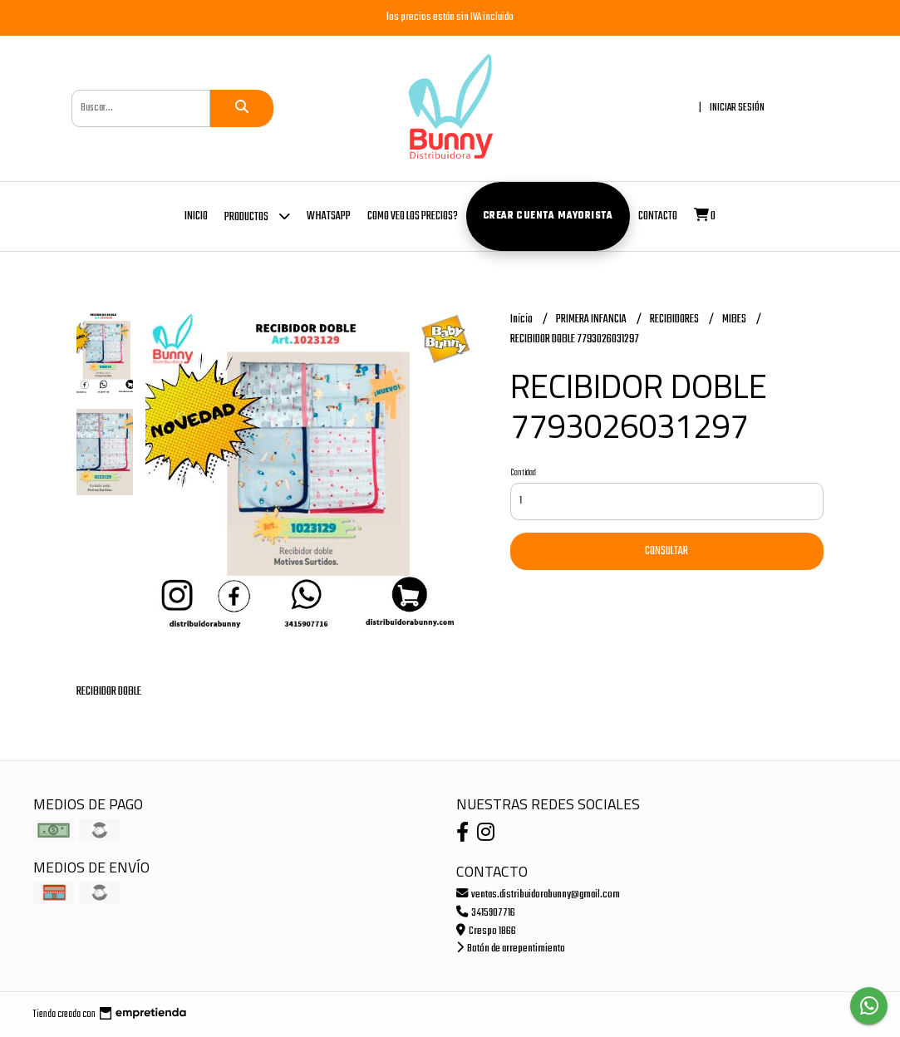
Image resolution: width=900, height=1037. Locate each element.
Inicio (196, 216)
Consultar (666, 551)
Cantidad (523, 472)
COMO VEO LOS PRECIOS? (412, 216)
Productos (257, 215)
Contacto (657, 216)
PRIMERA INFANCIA (592, 319)
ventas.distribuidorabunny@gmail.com (538, 894)
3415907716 (485, 913)
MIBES (735, 319)
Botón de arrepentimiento (510, 948)
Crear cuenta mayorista (548, 216)
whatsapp (329, 216)
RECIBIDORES (675, 319)
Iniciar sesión (737, 107)
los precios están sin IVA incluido (450, 17)
